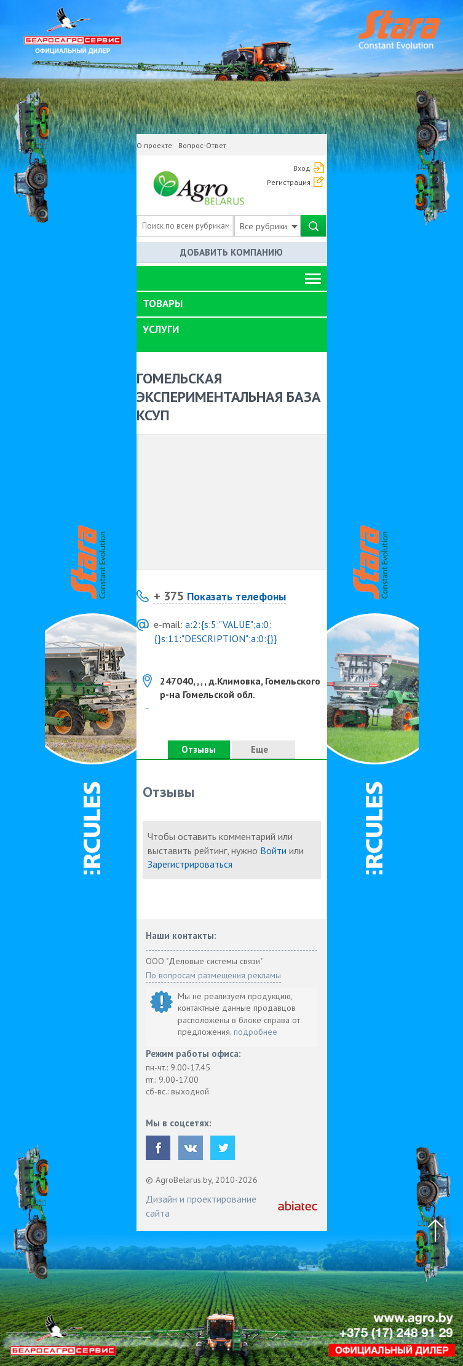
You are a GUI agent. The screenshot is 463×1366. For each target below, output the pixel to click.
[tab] (232, 304)
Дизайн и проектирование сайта (201, 1206)
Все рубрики (269, 226)
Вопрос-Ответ (202, 145)
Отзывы (198, 749)
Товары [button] (163, 303)
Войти (273, 850)
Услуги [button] (161, 329)
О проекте (154, 145)
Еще (263, 749)
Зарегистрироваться (190, 864)
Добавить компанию (231, 252)
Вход (302, 168)
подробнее (255, 1031)
